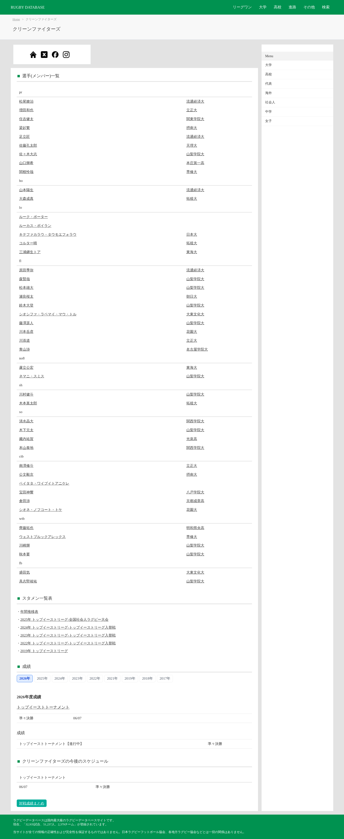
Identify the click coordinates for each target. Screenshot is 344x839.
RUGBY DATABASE (28, 7)
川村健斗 (26, 394)
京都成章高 (195, 501)
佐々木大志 (28, 154)
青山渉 (24, 349)
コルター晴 (28, 243)
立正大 (191, 110)
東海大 (191, 252)
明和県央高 (195, 528)
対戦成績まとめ (31, 803)
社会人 (270, 102)
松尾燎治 (26, 101)
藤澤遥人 (26, 323)
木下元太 (26, 430)
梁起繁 (24, 128)
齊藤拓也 (26, 528)
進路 (292, 7)
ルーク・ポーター (33, 217)
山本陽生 (26, 190)
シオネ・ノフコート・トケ (40, 510)
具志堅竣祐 (28, 581)
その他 (309, 7)
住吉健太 (26, 119)
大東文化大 (195, 314)
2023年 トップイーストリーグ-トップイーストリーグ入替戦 (68, 635)
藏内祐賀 (26, 439)
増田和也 (26, 110)
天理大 (191, 145)
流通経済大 (195, 101)
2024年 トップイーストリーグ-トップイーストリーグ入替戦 (68, 627)
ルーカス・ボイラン (35, 226)
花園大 (191, 332)
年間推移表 (29, 612)
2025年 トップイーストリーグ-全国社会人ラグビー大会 (64, 619)
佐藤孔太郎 (28, 145)
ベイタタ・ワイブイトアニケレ (44, 483)
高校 (277, 7)
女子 (268, 121)
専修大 (191, 172)
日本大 (191, 234)
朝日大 (191, 296)
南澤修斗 (26, 466)
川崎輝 (24, 545)
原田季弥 (26, 270)
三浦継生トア (30, 252)
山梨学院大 (195, 154)
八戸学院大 (195, 492)
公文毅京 (26, 474)
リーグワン (242, 7)
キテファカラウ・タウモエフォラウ (47, 234)
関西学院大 (195, 421)
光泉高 (191, 439)
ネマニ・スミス (31, 376)
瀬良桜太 (26, 296)
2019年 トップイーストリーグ (44, 651)
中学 (268, 111)
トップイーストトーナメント (43, 707)
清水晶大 (26, 421)
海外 (268, 93)
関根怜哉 (26, 172)
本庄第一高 (195, 163)
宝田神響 (26, 492)
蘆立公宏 (26, 367)
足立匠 (24, 136)
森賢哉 (24, 279)
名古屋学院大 (197, 349)
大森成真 (26, 198)
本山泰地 (26, 448)
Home (16, 19)
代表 (268, 83)
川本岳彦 (26, 332)
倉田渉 (24, 501)
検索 (326, 7)
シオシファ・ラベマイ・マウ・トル (47, 314)
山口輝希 (26, 163)
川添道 (24, 340)
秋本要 (24, 554)
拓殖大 (191, 198)
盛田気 (24, 572)
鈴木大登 (26, 305)
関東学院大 (195, 119)
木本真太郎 (28, 403)
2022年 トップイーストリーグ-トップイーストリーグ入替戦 (68, 643)
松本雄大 (26, 287)
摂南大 (191, 128)
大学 (263, 7)
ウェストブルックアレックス (42, 537)
